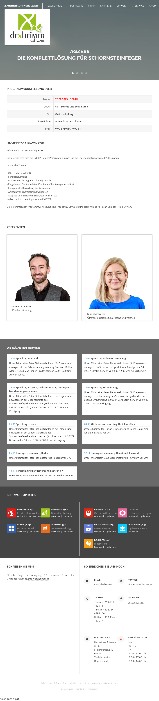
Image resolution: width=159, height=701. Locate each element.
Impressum (92, 688)
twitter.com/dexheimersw (142, 584)
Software (76, 5)
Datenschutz (67, 688)
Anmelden (32, 5)
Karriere (105, 5)
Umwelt (122, 5)
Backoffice (55, 5)
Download (56, 516)
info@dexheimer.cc (38, 578)
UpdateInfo (68, 516)
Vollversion (22, 516)
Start (14, 5)
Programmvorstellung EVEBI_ (26, 142)
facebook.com (135, 601)
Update (33, 516)
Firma (91, 5)
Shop (152, 5)
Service (138, 5)
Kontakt (80, 688)
